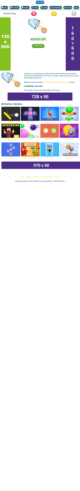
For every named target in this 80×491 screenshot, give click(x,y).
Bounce (53, 82)
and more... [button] (72, 82)
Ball (49, 82)
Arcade (46, 82)
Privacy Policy (67, 7)
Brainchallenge (63, 82)
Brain (56, 82)
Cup (68, 82)
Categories (28, 177)
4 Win (30, 181)
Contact (76, 7)
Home (22, 177)
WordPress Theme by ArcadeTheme (42, 181)
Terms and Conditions (55, 7)
